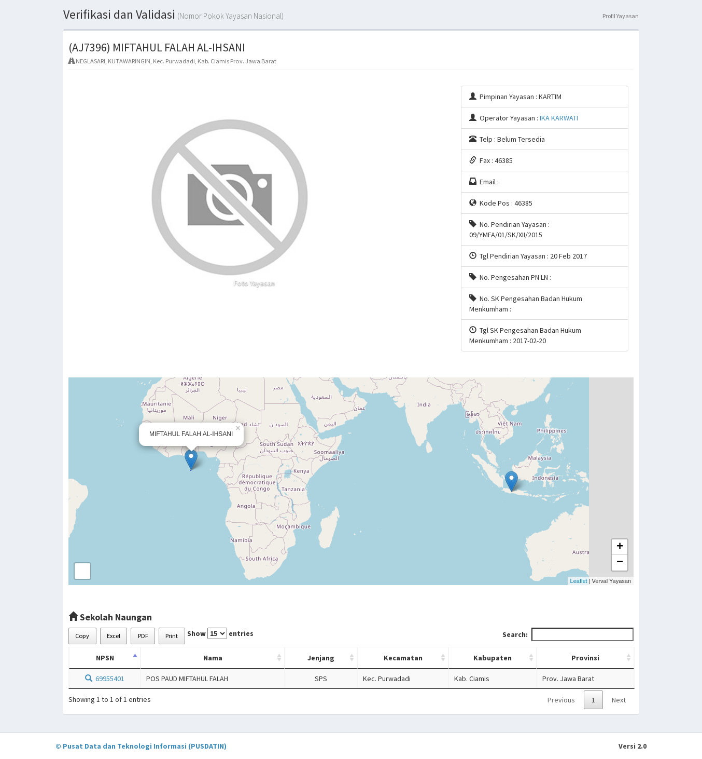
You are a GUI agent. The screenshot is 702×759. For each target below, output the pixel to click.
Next (619, 699)
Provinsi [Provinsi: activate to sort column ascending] (585, 657)
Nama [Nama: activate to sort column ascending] (212, 657)
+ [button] (619, 547)
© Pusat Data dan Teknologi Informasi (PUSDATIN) (141, 746)
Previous (561, 699)
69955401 (104, 678)
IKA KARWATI (559, 118)
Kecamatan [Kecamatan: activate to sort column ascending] (403, 657)
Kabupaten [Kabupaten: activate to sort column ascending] (492, 657)
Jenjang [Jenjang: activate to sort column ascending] (320, 657)
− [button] (619, 563)
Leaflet (578, 581)
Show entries (220, 633)
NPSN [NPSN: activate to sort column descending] (105, 657)
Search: (568, 634)
